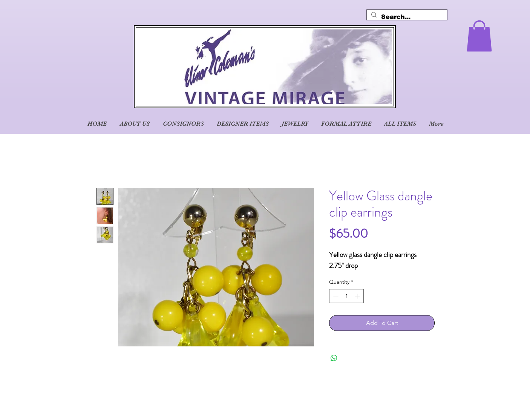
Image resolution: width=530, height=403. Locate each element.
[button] (479, 35)
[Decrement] (335, 296)
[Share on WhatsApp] (334, 358)
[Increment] (358, 296)
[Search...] (406, 17)
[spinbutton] (346, 296)
